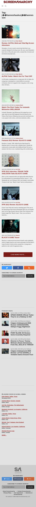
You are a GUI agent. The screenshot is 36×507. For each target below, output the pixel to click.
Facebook (18, 479)
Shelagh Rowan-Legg (8, 431)
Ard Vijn (18, 169)
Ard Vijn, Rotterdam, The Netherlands (13, 405)
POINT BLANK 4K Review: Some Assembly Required (20, 334)
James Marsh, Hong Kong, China (11, 418)
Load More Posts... (18, 254)
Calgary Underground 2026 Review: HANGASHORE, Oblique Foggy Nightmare (21, 325)
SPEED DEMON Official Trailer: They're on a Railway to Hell (22, 316)
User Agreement (18, 492)
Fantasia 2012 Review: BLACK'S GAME (16, 140)
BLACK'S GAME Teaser (10, 237)
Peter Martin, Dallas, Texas (9, 396)
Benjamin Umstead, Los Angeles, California (14, 409)
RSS (29, 479)
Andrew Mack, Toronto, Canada (11, 401)
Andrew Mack (19, 105)
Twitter (7, 479)
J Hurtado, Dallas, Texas (9, 413)
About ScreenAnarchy (9, 491)
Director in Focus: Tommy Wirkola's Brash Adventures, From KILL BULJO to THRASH (22, 343)
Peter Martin (19, 41)
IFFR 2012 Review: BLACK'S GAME (15, 205)
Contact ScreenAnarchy (24, 491)
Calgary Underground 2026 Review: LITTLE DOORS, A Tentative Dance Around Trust (22, 353)
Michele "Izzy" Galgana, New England (13, 422)
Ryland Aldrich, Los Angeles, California (13, 426)
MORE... (4, 435)
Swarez (18, 235)
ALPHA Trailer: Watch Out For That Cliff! (17, 76)
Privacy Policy (7, 492)
